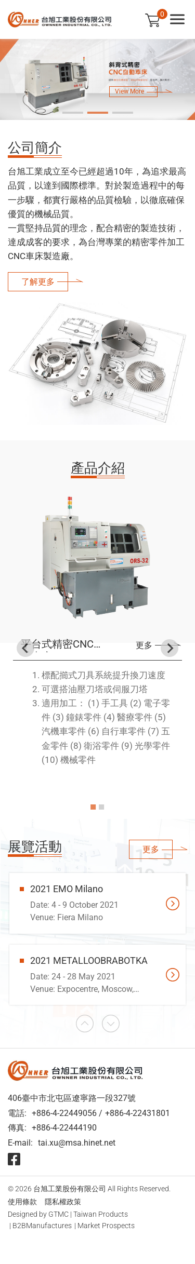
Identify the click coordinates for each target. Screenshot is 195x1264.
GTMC (58, 1214)
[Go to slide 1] (72, 113)
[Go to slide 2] (97, 113)
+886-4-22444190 (64, 1128)
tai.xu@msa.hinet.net (76, 1143)
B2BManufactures (42, 1225)
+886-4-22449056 (64, 1113)
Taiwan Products (100, 1214)
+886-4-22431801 (137, 1113)
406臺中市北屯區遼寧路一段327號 (72, 1098)
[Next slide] (169, 648)
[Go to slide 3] (122, 113)
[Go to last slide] (25, 648)
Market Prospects (106, 1225)
